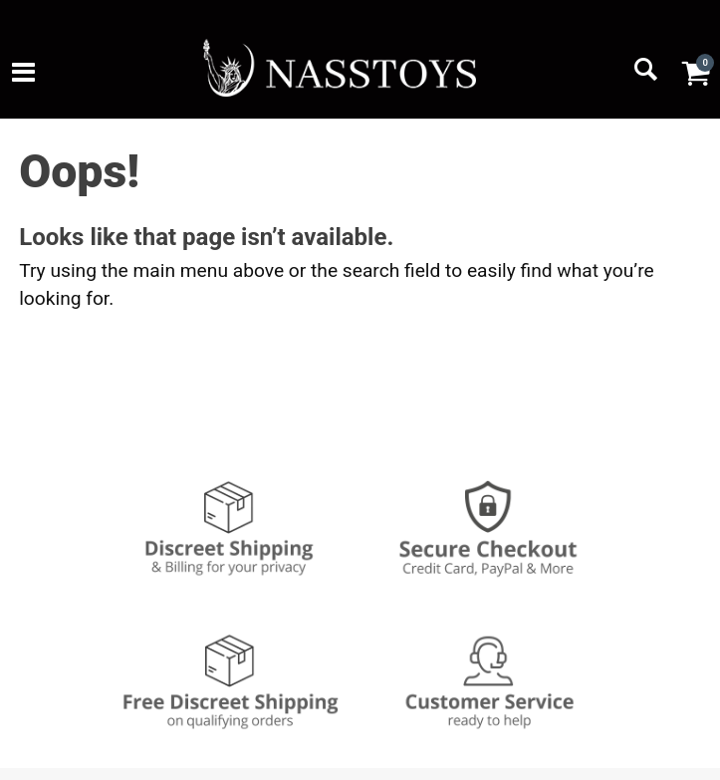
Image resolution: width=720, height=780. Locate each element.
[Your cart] (695, 73)
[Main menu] (23, 75)
